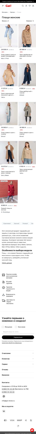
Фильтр (5, 21)
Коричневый (6, 223)
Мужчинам (21, 327)
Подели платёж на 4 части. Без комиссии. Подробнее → (18, 1)
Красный (16, 223)
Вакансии (5, 375)
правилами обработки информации (12, 343)
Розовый (25, 223)
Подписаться (18, 337)
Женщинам (8, 327)
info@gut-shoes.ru (8, 401)
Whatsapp (32, 430)
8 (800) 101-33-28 (8, 389)
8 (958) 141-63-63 (8, 392)
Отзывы (5, 369)
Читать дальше (7, 263)
